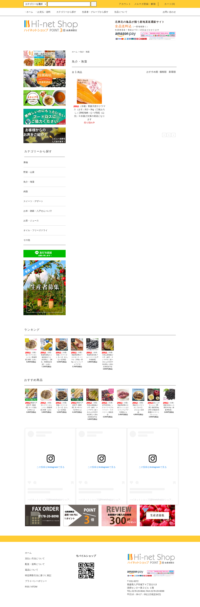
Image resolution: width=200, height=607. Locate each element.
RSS (27, 586)
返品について (31, 569)
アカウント (123, 4)
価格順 (163, 71)
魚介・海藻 (85, 52)
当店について (118, 12)
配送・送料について (35, 564)
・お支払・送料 (42, 12)
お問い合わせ (167, 12)
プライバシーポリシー (36, 581)
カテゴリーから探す (64, 12)
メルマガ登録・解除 (145, 4)
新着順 (172, 71)
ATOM (34, 586)
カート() (168, 4)
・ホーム (28, 12)
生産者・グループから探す (93, 12)
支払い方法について (35, 558)
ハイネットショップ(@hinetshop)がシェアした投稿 (53, 499)
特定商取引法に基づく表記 (38, 575)
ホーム (75, 52)
